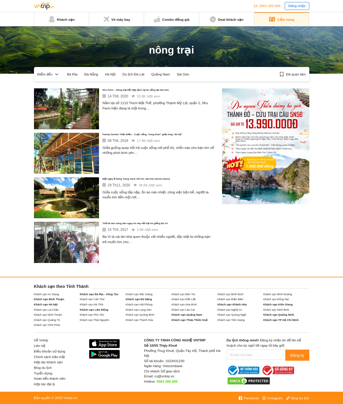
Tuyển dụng (43, 373)
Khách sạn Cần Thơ (92, 299)
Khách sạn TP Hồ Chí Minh (281, 320)
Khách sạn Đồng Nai (276, 299)
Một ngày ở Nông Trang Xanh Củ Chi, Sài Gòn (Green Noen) (155, 183)
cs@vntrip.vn (164, 376)
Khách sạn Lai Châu (46, 309)
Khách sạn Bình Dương (277, 294)
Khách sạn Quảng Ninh (278, 314)
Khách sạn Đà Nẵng (139, 299)
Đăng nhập (297, 6)
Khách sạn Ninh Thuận (48, 314)
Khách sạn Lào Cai (183, 309)
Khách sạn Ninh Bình (276, 309)
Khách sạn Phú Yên (92, 314)
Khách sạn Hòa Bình (184, 304)
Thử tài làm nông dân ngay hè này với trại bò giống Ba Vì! (156, 227)
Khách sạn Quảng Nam (186, 314)
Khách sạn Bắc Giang (139, 294)
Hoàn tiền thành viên (50, 378)
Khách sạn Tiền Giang (231, 320)
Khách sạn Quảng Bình (140, 314)
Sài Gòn (183, 74)
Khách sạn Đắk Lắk (183, 299)
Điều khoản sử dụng (49, 351)
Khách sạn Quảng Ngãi (231, 314)
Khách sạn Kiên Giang (278, 304)
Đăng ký (297, 355)
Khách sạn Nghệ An (229, 309)
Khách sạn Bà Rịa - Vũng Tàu (99, 294)
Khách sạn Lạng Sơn (139, 309)
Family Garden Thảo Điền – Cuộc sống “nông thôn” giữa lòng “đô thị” (159, 138)
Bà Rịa (72, 74)
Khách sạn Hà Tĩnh (91, 304)
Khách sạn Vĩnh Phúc (47, 325)
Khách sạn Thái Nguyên (94, 320)
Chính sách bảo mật (49, 357)
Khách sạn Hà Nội (46, 304)
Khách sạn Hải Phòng (139, 304)
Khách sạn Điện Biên (230, 299)
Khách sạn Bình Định (230, 294)
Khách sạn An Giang (46, 294)
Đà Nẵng (91, 74)
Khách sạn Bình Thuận (49, 299)
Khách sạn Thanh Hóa (139, 320)
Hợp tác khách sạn (48, 362)
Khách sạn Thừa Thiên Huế (189, 320)
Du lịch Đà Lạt (133, 74)
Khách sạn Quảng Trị (47, 320)
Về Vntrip (41, 340)
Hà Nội (110, 74)
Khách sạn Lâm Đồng (94, 309)
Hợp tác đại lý (44, 384)
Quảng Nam (160, 74)
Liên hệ (39, 346)
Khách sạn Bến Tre (183, 294)
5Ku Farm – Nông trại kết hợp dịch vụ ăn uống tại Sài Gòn (156, 94)
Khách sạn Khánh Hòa (232, 304)
